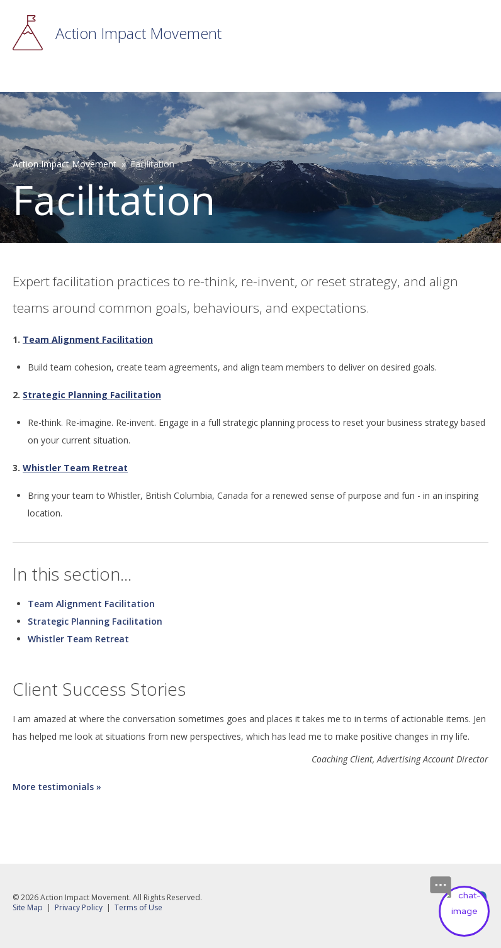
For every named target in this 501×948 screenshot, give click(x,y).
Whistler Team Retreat (78, 639)
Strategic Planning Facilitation (95, 621)
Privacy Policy (79, 907)
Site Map (28, 907)
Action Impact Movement (138, 33)
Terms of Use (138, 907)
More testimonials (53, 787)
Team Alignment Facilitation (91, 604)
